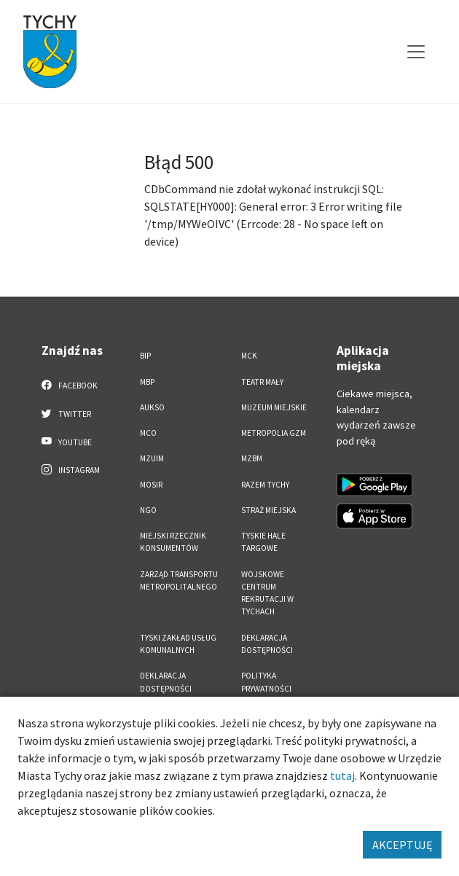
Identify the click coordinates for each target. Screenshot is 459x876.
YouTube (67, 441)
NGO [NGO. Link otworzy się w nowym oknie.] (148, 510)
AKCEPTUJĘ (402, 844)
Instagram (71, 469)
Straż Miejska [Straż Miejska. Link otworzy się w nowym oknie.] (268, 510)
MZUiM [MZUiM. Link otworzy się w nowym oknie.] (152, 458)
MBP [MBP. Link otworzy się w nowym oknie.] (147, 382)
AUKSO (152, 407)
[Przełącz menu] (416, 52)
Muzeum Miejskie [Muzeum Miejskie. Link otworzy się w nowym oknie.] (274, 407)
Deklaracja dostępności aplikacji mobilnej (177, 688)
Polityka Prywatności (266, 681)
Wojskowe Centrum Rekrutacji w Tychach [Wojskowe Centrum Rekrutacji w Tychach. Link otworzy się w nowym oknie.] (267, 593)
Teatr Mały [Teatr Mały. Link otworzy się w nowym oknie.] (262, 382)
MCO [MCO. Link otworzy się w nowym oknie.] (148, 433)
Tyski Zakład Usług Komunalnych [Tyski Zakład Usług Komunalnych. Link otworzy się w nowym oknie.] (178, 644)
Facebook (70, 384)
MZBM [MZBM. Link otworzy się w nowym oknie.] (251, 458)
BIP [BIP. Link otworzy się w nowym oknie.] (145, 356)
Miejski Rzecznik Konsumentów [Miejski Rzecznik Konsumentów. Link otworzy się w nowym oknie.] (173, 542)
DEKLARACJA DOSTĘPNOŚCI (267, 644)
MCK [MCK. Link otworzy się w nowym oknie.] (249, 356)
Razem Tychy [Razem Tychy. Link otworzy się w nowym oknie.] (265, 485)
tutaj (342, 775)
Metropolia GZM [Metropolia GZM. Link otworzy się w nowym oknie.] (273, 433)
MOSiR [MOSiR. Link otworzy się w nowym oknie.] (151, 485)
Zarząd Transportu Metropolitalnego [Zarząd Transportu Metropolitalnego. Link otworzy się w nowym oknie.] (179, 580)
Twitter (66, 413)
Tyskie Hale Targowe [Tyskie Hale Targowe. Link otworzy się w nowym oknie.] (263, 542)
